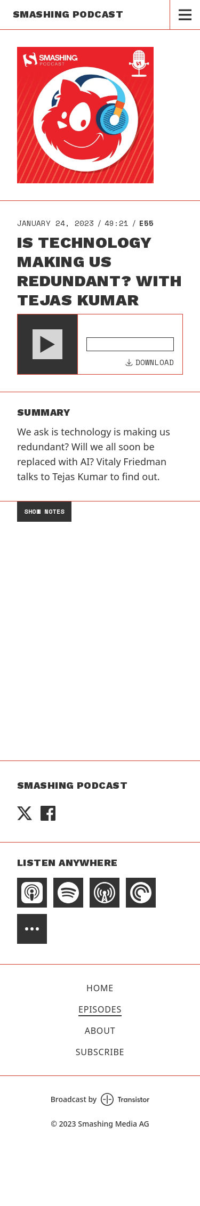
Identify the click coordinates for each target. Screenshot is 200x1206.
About (100, 1031)
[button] (47, 344)
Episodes (100, 1009)
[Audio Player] (100, 344)
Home (100, 988)
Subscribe (100, 1052)
